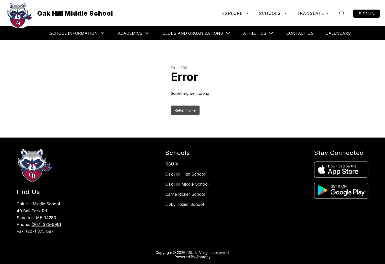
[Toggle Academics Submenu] (147, 33)
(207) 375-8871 (41, 231)
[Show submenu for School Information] (74, 33)
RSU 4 (171, 164)
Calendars (338, 33)
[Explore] (235, 13)
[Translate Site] (313, 13)
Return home (185, 110)
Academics (130, 33)
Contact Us (300, 33)
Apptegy (203, 257)
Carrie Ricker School (185, 194)
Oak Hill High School (185, 174)
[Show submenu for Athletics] (254, 33)
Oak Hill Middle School (187, 184)
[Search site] (342, 14)
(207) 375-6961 (46, 224)
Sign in (367, 13)
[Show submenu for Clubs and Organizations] (193, 33)
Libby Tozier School (184, 204)
